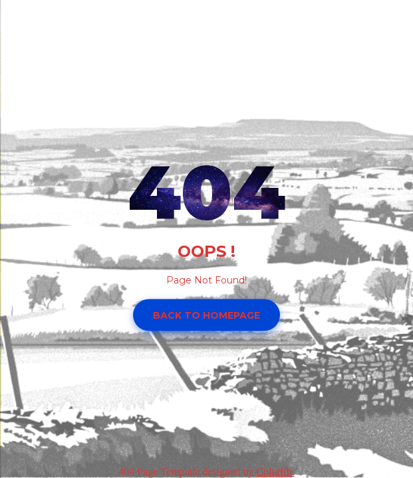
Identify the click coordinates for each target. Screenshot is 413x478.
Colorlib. (275, 471)
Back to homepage (206, 315)
